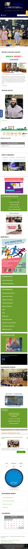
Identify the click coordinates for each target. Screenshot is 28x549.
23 (16, 525)
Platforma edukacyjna (14, 213)
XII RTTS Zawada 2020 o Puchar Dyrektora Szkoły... (12, 438)
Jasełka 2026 (5, 507)
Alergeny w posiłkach (13, 206)
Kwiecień (13, 516)
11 (22, 521)
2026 (16, 516)
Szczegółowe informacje (13, 418)
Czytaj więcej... (21, 451)
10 (19, 521)
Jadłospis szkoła (13, 204)
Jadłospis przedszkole (13, 202)
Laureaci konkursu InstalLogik (8, 500)
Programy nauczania (7, 299)
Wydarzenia (5, 316)
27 (8, 527)
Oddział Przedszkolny (7, 283)
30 (16, 527)
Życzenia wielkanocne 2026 (7, 497)
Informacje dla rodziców (8, 293)
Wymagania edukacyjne (8, 326)
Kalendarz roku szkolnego (9, 322)
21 (11, 525)
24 (19, 525)
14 (11, 523)
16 (16, 523)
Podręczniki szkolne (7, 296)
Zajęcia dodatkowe (7, 306)
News (3, 312)
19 (5, 525)
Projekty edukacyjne (7, 303)
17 (19, 523)
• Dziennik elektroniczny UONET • (14, 179)
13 (8, 523)
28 (11, 527)
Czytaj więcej (4, 85)
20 (8, 525)
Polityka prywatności (13, 423)
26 (5, 527)
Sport (3, 309)
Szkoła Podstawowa (7, 280)
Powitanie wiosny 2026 (7, 504)
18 (22, 523)
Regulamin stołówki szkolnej (13, 209)
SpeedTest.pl (16, 489)
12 (5, 523)
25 (22, 525)
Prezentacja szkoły (7, 319)
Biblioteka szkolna (7, 329)
